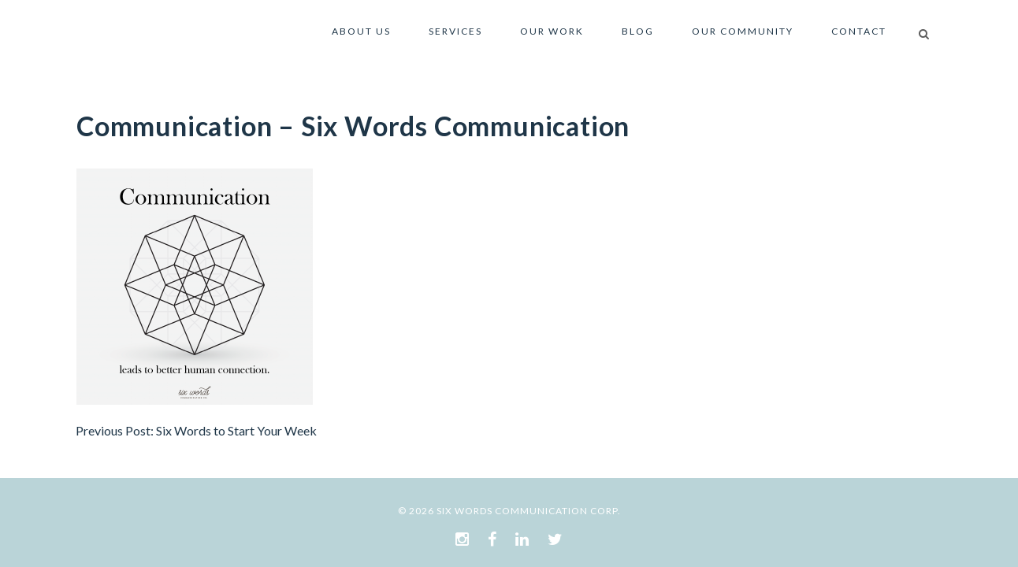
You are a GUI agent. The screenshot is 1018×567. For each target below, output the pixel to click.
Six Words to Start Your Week (236, 430)
